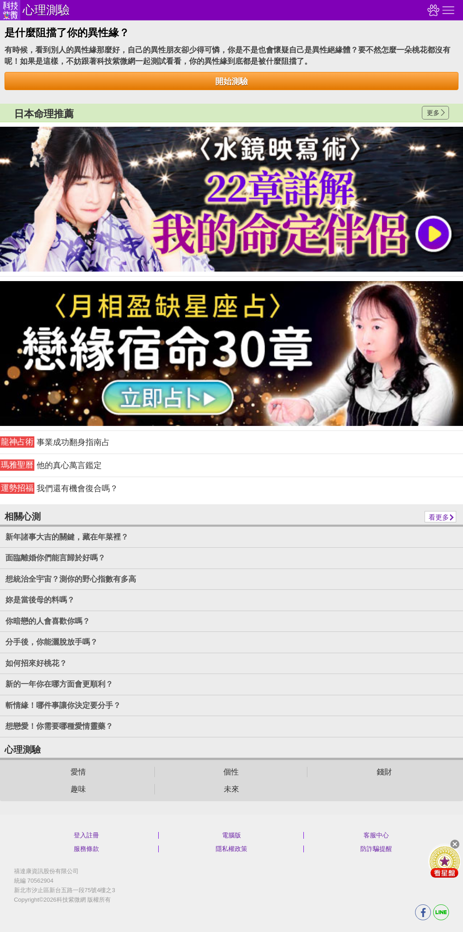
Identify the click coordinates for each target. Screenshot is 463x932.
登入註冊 (86, 835)
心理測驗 (46, 10)
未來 (231, 789)
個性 (231, 772)
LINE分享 (441, 912)
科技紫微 (10, 10)
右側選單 (447, 10)
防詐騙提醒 (376, 848)
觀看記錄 (432, 10)
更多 (433, 112)
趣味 (78, 789)
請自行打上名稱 (231, 199)
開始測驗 (231, 81)
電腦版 (231, 835)
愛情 (78, 772)
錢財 (384, 772)
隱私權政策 (231, 848)
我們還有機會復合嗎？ (59, 488)
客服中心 (376, 835)
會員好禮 (444, 861)
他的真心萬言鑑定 (51, 465)
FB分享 (423, 912)
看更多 (439, 517)
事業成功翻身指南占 (55, 442)
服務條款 (86, 848)
